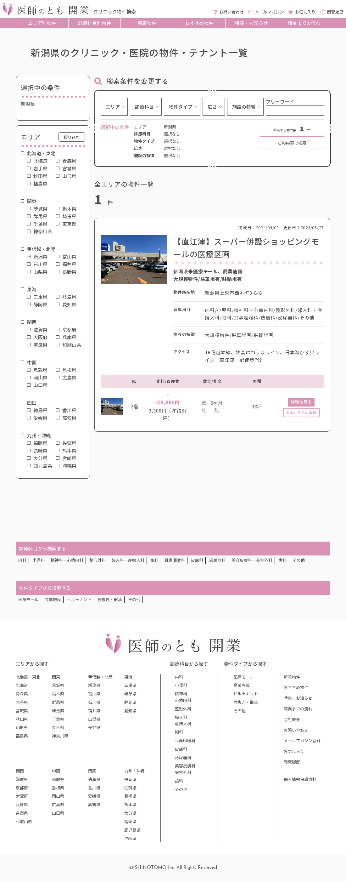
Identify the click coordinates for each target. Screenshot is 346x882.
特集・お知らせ (251, 23)
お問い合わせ (296, 730)
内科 (22, 560)
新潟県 (40, 256)
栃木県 (69, 209)
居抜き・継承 (110, 599)
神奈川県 (42, 231)
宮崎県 (69, 458)
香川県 (69, 410)
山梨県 (40, 272)
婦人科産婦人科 (183, 720)
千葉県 (40, 224)
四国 (31, 403)
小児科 (38, 560)
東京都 (69, 224)
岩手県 (40, 168)
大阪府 (40, 337)
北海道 (40, 161)
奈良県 (40, 345)
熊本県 (69, 450)
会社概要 (292, 719)
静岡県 (40, 304)
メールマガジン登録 (302, 740)
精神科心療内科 (183, 697)
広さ (212, 106)
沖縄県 (69, 466)
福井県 (69, 264)
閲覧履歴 (292, 762)
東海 (31, 289)
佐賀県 (69, 443)
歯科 (282, 560)
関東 (31, 201)
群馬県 (40, 216)
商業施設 (53, 599)
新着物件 (146, 23)
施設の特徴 (244, 106)
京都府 (69, 330)
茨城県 (40, 209)
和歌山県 (71, 345)
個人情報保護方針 (300, 779)
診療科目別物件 (94, 23)
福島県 (40, 183)
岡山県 (40, 377)
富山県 (69, 256)
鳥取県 (40, 370)
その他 (299, 560)
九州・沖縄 (39, 435)
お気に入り (294, 751)
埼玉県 (69, 216)
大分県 (40, 458)
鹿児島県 (42, 466)
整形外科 (97, 560)
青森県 (69, 161)
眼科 (154, 560)
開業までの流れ (304, 23)
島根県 (69, 370)
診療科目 (144, 106)
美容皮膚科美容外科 (185, 769)
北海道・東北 (41, 153)
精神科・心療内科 (67, 560)
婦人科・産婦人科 (128, 560)
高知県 (69, 418)
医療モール (28, 599)
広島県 (69, 377)
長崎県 (40, 450)
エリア (113, 106)
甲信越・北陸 (41, 249)
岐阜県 (69, 297)
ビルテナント (79, 599)
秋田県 (40, 176)
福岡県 (40, 443)
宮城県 (69, 168)
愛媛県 (40, 418)
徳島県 (40, 410)
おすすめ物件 (199, 23)
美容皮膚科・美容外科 (252, 560)
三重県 (40, 297)
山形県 (69, 176)
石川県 (40, 264)
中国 (31, 362)
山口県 (40, 385)
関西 (31, 322)
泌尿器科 (217, 560)
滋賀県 (40, 330)
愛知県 (69, 304)
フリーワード (280, 101)
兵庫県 (69, 337)
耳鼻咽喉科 (175, 560)
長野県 (69, 272)
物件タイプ (181, 106)
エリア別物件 (42, 23)
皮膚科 (197, 560)
